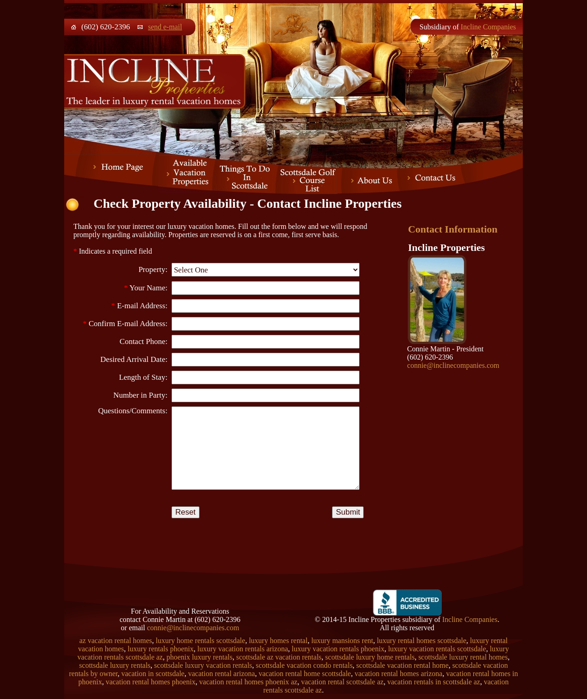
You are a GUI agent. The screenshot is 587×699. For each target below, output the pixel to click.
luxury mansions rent (342, 640)
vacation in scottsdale (152, 673)
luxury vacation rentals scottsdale (437, 649)
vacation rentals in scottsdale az (433, 682)
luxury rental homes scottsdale (421, 640)
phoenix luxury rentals (199, 657)
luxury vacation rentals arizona (242, 649)
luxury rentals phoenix (160, 649)
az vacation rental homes (115, 640)
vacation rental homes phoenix (150, 682)
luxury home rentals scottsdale (200, 640)
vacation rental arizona (221, 673)
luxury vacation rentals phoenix (338, 649)
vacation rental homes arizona (398, 673)
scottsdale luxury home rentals (370, 657)
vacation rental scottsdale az (342, 682)
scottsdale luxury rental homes (463, 657)
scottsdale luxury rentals (115, 665)
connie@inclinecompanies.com (453, 365)
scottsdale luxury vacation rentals (203, 665)
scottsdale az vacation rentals (278, 657)
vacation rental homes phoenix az (248, 682)
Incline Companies (488, 27)
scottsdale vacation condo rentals (304, 665)
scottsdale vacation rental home (402, 665)
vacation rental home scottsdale (305, 673)
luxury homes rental (278, 640)
